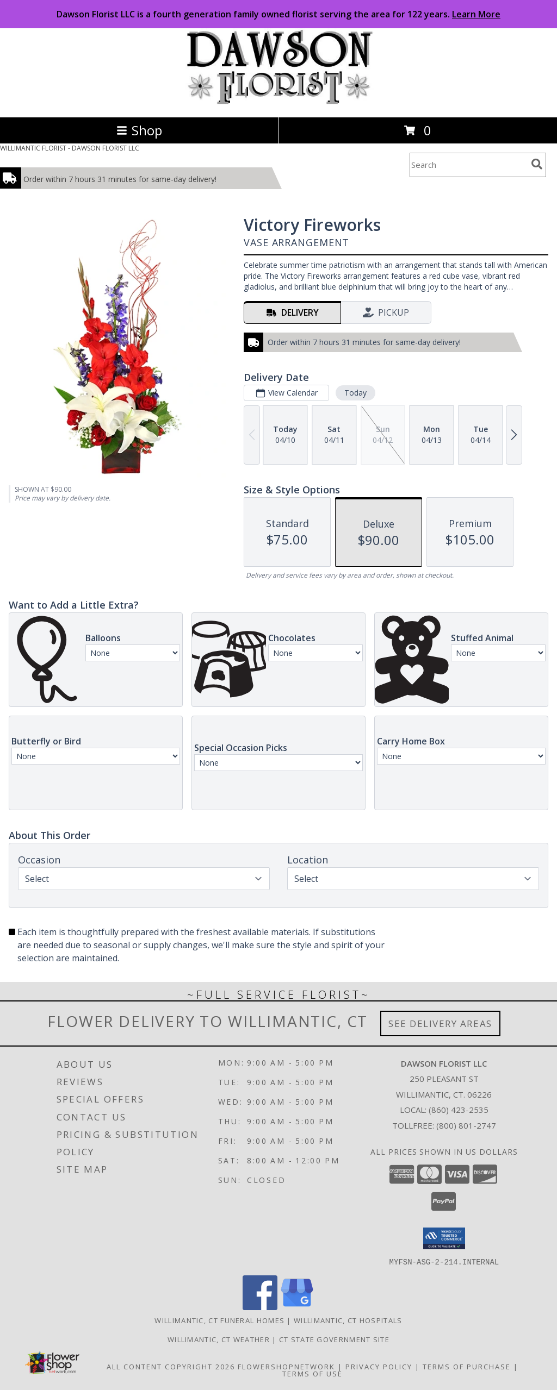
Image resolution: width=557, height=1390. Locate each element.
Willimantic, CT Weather (219, 1339)
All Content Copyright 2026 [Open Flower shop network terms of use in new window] (171, 1366)
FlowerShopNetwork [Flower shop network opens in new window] (286, 1366)
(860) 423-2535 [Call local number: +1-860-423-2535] (458, 1109)
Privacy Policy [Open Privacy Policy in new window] (378, 1366)
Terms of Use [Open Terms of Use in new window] (312, 1373)
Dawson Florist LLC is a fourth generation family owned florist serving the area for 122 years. (278, 14)
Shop (139, 130)
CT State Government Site (334, 1339)
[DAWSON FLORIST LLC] (278, 101)
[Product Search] (468, 165)
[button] (444, 1238)
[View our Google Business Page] (297, 1306)
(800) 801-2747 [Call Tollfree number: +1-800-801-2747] (466, 1125)
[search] (537, 164)
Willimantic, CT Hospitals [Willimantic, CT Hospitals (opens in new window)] (348, 1320)
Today (355, 392)
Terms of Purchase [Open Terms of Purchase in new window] (467, 1366)
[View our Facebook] (260, 1306)
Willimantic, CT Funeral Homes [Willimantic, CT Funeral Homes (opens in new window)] (219, 1320)
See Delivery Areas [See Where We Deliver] (440, 1023)
